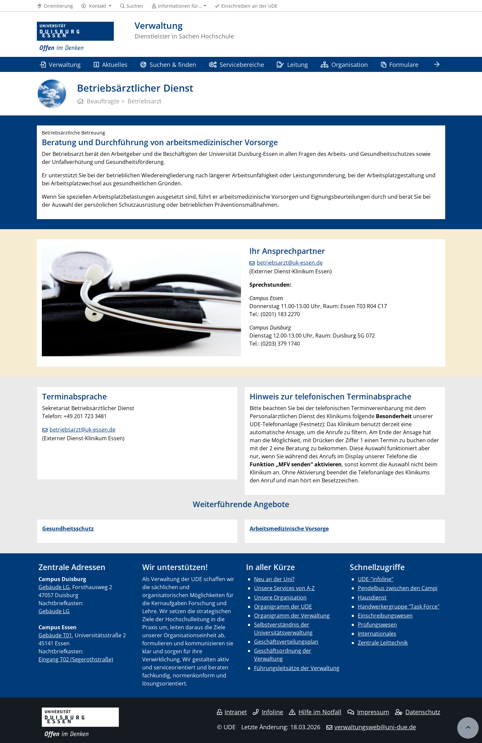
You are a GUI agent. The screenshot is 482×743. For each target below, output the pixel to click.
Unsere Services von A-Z (284, 588)
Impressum (368, 712)
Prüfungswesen (377, 624)
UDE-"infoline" (375, 579)
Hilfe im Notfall (315, 712)
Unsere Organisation (280, 597)
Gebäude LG (54, 587)
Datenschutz (417, 712)
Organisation (344, 64)
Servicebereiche (236, 64)
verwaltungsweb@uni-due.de (375, 727)
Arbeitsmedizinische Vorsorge (289, 528)
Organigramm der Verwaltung (292, 615)
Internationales (377, 633)
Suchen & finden (168, 64)
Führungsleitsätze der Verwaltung (296, 668)
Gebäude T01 (55, 635)
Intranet (232, 712)
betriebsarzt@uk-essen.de (290, 262)
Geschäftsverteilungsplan (286, 641)
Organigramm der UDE (283, 606)
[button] (96, 6)
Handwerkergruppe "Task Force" (398, 606)
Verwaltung (60, 64)
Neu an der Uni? (274, 579)
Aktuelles (111, 64)
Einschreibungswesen (385, 615)
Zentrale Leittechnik (383, 642)
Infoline (268, 712)
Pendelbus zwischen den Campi (397, 588)
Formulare (399, 64)
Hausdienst (372, 597)
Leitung (292, 64)
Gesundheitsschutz (68, 528)
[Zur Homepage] (75, 37)
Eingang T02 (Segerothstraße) (75, 659)
